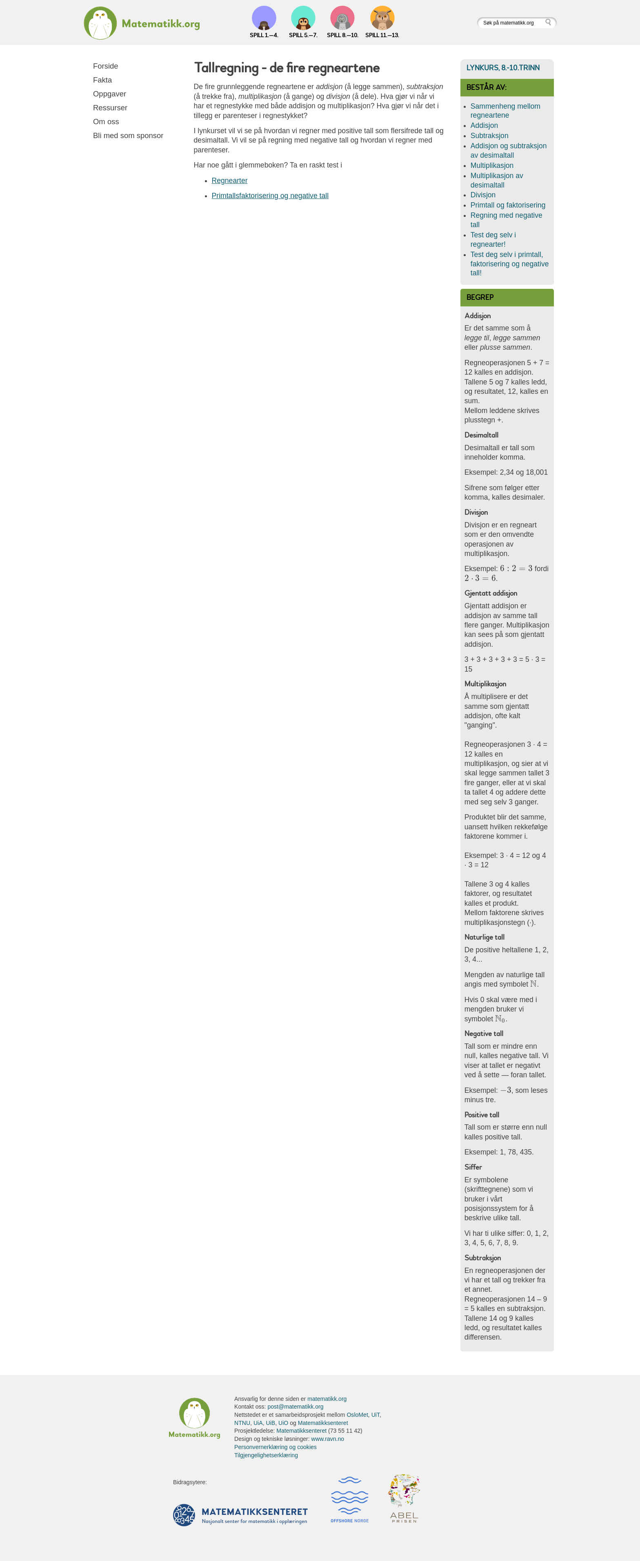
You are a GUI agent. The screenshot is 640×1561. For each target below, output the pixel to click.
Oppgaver (109, 93)
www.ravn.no (327, 1439)
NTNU (242, 1423)
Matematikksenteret (323, 1423)
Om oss (106, 121)
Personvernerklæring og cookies (275, 1447)
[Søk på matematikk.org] (510, 22)
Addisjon (484, 125)
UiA (258, 1423)
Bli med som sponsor (128, 135)
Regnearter (230, 180)
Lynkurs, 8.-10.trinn (503, 68)
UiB (270, 1423)
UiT (375, 1414)
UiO (283, 1423)
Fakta (102, 80)
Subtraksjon (490, 136)
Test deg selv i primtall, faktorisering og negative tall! (510, 263)
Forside (105, 66)
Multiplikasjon (492, 165)
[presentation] (516, 569)
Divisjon (483, 195)
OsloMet (357, 1414)
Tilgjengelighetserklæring (266, 1455)
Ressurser (110, 107)
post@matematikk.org (295, 1406)
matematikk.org (327, 1399)
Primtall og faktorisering (508, 205)
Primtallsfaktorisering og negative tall (270, 196)
